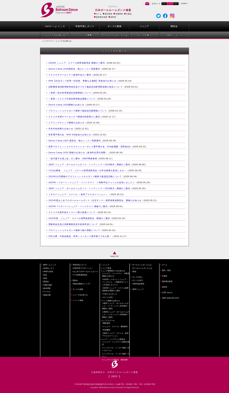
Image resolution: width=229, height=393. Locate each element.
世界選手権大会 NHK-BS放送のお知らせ (69, 134)
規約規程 (108, 14)
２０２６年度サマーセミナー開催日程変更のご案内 (74, 116)
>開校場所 (106, 323)
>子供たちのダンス (109, 294)
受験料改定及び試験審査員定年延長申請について (73, 224)
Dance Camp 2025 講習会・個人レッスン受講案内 (74, 140)
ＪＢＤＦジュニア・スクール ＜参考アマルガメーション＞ (78, 194)
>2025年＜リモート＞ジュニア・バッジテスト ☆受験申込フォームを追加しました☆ (115, 282)
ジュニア (144, 26)
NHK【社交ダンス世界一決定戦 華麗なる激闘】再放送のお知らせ (82, 81)
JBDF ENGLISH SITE (170, 298)
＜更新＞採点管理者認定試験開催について (69, 93)
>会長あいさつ (48, 268)
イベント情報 (85, 35)
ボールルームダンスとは (114, 35)
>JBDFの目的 (47, 272)
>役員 (44, 278)
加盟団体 (119, 14)
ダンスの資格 (114, 26)
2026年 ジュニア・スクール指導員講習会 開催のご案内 (76, 63)
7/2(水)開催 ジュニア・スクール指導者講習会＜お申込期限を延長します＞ (87, 170)
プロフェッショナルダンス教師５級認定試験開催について (77, 111)
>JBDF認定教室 (138, 284)
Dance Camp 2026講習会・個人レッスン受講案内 (74, 69)
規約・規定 (166, 270)
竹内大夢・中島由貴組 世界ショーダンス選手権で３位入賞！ (79, 236)
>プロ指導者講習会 (79, 275)
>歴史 (134, 272)
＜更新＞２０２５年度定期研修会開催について (72, 99)
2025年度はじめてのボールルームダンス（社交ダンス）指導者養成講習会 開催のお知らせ (95, 200)
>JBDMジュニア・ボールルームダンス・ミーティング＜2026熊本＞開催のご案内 (115, 314)
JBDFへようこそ (55, 26)
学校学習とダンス (84, 26)
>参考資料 (46, 288)
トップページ (47, 41)
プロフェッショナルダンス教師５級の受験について (74, 230)
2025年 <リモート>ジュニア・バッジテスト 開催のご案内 (78, 206)
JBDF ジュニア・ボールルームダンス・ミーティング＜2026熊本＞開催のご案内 (89, 164)
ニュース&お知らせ (80, 295)
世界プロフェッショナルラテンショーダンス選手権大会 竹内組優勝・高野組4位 (89, 146)
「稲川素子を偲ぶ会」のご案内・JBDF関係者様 (72, 158)
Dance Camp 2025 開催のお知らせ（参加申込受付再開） (78, 152)
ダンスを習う (144, 35)
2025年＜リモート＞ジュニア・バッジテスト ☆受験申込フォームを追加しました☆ (91, 182)
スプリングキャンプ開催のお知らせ (66, 122)
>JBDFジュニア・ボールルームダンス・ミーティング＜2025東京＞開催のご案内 (115, 306)
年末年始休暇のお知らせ (60, 128)
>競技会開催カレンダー (81, 284)
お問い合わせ (167, 293)
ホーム (99, 14)
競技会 (174, 26)
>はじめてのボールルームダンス (85, 272)
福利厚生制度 (101, 17)
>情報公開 (46, 295)
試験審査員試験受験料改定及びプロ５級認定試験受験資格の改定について (85, 87)
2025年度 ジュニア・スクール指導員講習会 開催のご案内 (79, 218)
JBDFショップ (174, 35)
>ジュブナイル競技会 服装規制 (115, 360)
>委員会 (45, 282)
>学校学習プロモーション (82, 268)
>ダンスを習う (108, 297)
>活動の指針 (47, 285)
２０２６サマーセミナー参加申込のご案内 (69, 75)
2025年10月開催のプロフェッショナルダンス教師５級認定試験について (85, 176)
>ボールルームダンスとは (142, 268)
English (184, 3)
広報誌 (129, 14)
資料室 (113, 17)
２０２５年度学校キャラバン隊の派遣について (72, 212)
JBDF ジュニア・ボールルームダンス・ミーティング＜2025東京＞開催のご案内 (89, 188)
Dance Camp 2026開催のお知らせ (66, 105)
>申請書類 (106, 330)
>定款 (44, 275)
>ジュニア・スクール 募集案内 (115, 326)
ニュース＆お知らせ (54, 35)
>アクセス (46, 292)
